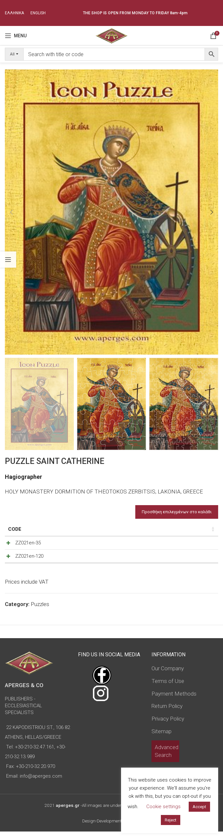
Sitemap (161, 738)
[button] (11, 212)
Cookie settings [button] (163, 806)
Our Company (167, 675)
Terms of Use (167, 687)
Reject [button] (170, 820)
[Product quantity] (188, 544)
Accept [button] (199, 806)
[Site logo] (111, 35)
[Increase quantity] (199, 544)
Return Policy (167, 712)
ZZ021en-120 (22, 559)
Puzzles (40, 610)
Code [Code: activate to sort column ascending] (14, 529)
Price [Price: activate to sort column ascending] (132, 529)
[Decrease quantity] (178, 544)
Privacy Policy (167, 725)
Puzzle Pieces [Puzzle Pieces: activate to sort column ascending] (75, 529)
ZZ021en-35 (21, 543)
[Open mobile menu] (16, 35)
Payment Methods (173, 700)
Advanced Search (166, 757)
